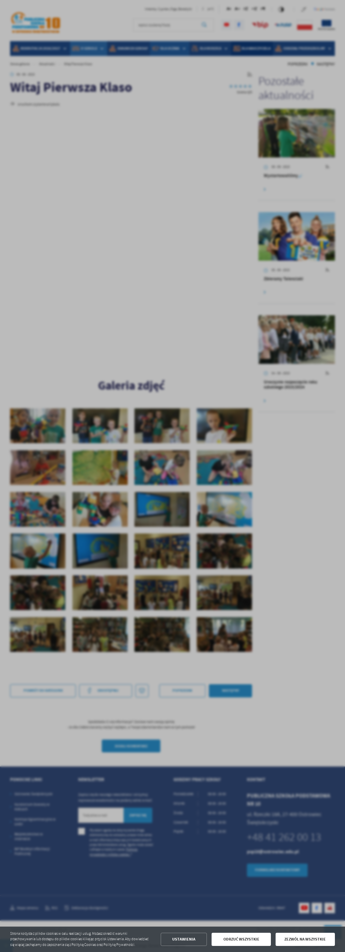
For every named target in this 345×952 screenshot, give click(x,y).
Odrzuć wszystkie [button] (241, 939)
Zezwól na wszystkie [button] (305, 939)
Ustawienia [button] (183, 939)
